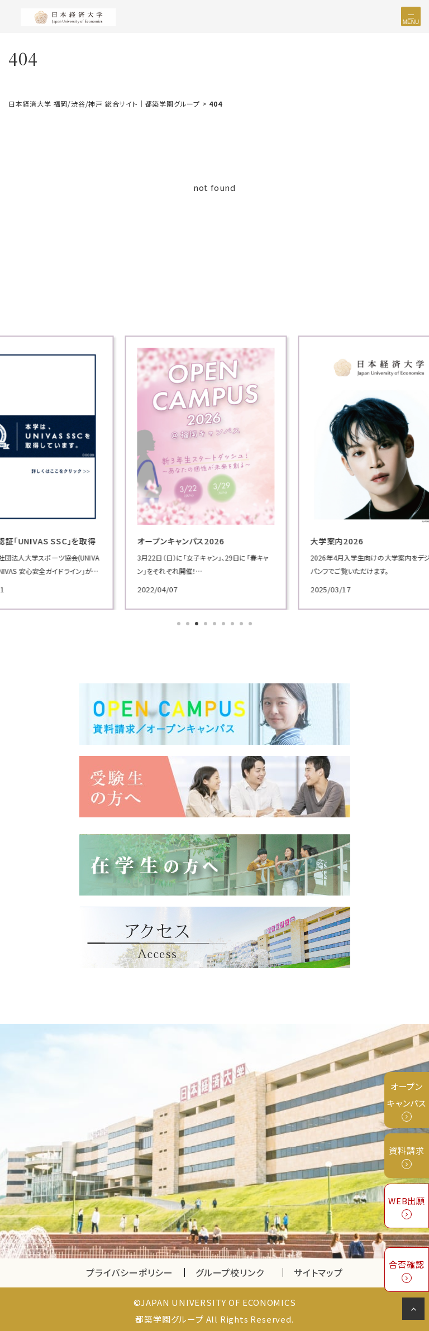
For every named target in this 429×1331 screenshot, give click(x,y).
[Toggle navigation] (411, 16)
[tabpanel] (214, 470)
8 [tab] (242, 622)
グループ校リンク (239, 1269)
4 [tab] (206, 622)
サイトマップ (318, 1269)
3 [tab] (198, 622)
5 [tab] (215, 622)
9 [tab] (251, 622)
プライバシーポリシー (129, 1269)
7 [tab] (233, 622)
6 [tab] (224, 622)
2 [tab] (189, 622)
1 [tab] (180, 622)
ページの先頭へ (415, 1311)
